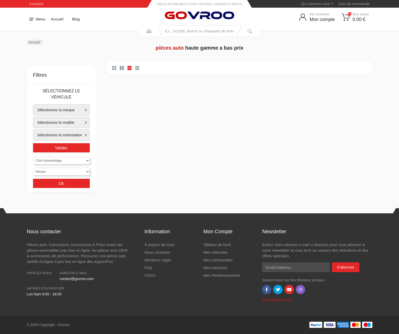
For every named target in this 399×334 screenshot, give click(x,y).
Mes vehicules (215, 252)
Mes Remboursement (221, 275)
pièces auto (170, 48)
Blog (76, 19)
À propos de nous (159, 244)
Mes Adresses (215, 267)
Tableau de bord (217, 244)
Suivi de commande (354, 4)
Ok (61, 183)
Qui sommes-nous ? (317, 4)
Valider (61, 148)
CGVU (149, 275)
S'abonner (345, 267)
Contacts (36, 4)
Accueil (57, 19)
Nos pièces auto (277, 299)
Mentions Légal (157, 260)
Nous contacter (157, 252)
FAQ (148, 267)
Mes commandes (217, 260)
